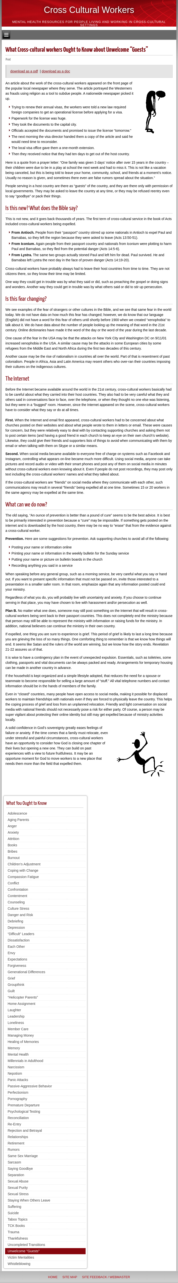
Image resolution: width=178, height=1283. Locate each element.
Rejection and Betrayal (25, 1130)
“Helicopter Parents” (23, 997)
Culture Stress (18, 908)
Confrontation (18, 889)
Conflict (13, 883)
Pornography (17, 1099)
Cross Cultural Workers (89, 10)
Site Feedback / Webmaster (106, 1277)
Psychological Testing (24, 1111)
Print (8, 59)
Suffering (14, 1207)
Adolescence (17, 813)
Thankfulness (18, 1238)
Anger (12, 826)
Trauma (13, 1232)
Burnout (13, 858)
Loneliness (16, 1023)
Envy (11, 953)
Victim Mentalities (21, 1257)
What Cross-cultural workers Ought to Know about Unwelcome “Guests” (76, 50)
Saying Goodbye (20, 1169)
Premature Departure (24, 1105)
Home (53, 1277)
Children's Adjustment (24, 864)
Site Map (69, 1277)
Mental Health (18, 1054)
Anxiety (13, 832)
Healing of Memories (23, 1042)
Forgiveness (17, 966)
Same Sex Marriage (23, 1156)
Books (12, 845)
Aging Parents (18, 820)
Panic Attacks (18, 1080)
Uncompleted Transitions (26, 1245)
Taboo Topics (17, 1219)
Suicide (13, 1213)
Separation (16, 1175)
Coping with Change (23, 870)
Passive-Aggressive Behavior (30, 1086)
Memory (14, 1048)
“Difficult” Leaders (21, 934)
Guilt (11, 991)
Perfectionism (18, 1092)
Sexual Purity (17, 1188)
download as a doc (56, 71)
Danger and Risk (20, 915)
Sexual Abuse (18, 1181)
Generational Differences (26, 972)
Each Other (16, 947)
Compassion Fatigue (23, 877)
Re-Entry (14, 1124)
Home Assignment (21, 1004)
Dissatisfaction (18, 940)
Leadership (16, 1016)
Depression (16, 927)
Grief (11, 978)
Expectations (17, 959)
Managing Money (21, 1035)
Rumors (13, 1150)
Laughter (14, 1010)
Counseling (16, 902)
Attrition (13, 839)
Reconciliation (18, 1118)
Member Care (18, 1029)
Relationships (18, 1137)
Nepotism (15, 1073)
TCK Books (16, 1226)
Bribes (12, 851)
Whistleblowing (19, 1264)
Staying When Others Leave (29, 1200)
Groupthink (16, 985)
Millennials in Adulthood (25, 1061)
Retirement (16, 1143)
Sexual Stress (18, 1194)
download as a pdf (24, 71)
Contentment (17, 896)
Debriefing (15, 921)
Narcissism (16, 1067)
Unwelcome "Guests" (23, 1251)
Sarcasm (14, 1162)
